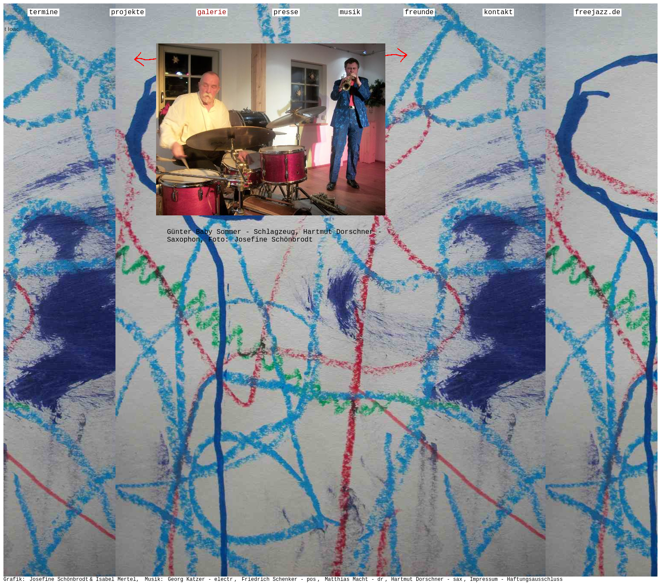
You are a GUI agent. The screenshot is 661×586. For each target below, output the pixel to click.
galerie (211, 12)
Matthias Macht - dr (354, 580)
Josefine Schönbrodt (273, 240)
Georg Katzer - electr (200, 580)
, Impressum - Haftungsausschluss (513, 580)
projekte (127, 12)
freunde (419, 12)
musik (350, 12)
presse (286, 12)
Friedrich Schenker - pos (279, 580)
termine (43, 12)
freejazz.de (598, 12)
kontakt (498, 12)
